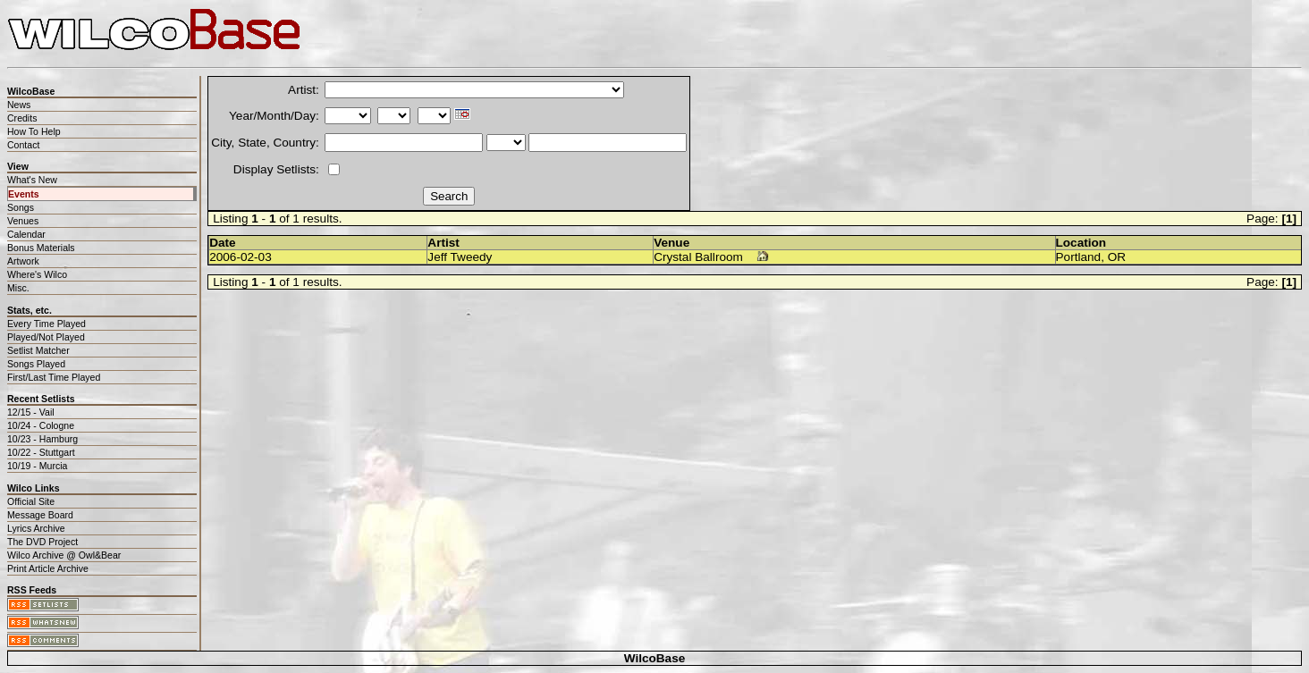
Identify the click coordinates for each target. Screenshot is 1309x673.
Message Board (40, 514)
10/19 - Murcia (37, 465)
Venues (22, 220)
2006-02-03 (240, 257)
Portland (1079, 257)
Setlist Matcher (38, 350)
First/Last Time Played (53, 377)
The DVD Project (42, 541)
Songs (20, 207)
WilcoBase (655, 658)
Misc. (18, 287)
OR (1117, 257)
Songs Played (36, 363)
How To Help (34, 131)
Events (23, 194)
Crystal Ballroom (698, 257)
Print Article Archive (48, 568)
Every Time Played (46, 323)
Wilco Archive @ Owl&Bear (64, 555)
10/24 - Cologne (40, 425)
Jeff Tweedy (459, 257)
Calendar (26, 234)
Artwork (23, 261)
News (18, 104)
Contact (23, 144)
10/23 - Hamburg (42, 438)
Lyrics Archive (36, 528)
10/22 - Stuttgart (41, 452)
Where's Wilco (37, 274)
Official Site (31, 501)
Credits (22, 118)
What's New (32, 179)
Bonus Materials (41, 247)
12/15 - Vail (31, 412)
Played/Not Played (46, 337)
